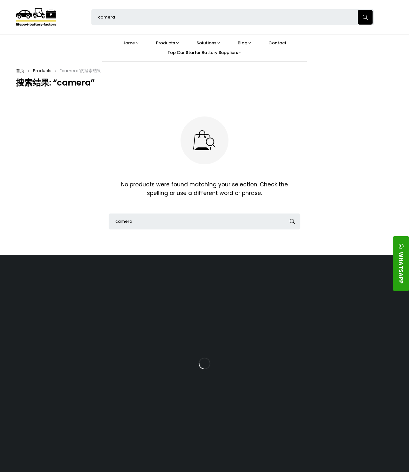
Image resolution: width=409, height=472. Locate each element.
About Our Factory (130, 283)
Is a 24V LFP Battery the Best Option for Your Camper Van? (252, 429)
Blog (234, 283)
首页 (20, 71)
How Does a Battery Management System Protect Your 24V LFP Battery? (251, 354)
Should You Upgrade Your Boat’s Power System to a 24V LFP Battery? (250, 404)
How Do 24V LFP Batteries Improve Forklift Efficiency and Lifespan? (255, 379)
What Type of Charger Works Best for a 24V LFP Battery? (254, 329)
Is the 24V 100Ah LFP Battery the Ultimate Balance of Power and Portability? (252, 304)
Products (42, 71)
